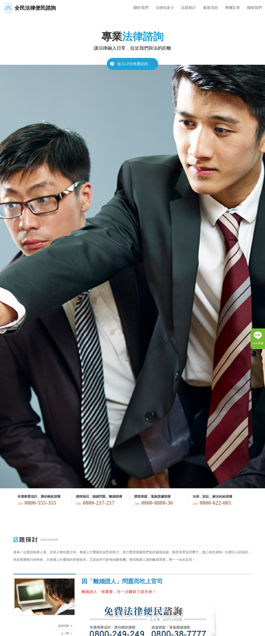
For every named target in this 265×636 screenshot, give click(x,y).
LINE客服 (258, 343)
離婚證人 (89, 592)
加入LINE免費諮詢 (132, 64)
